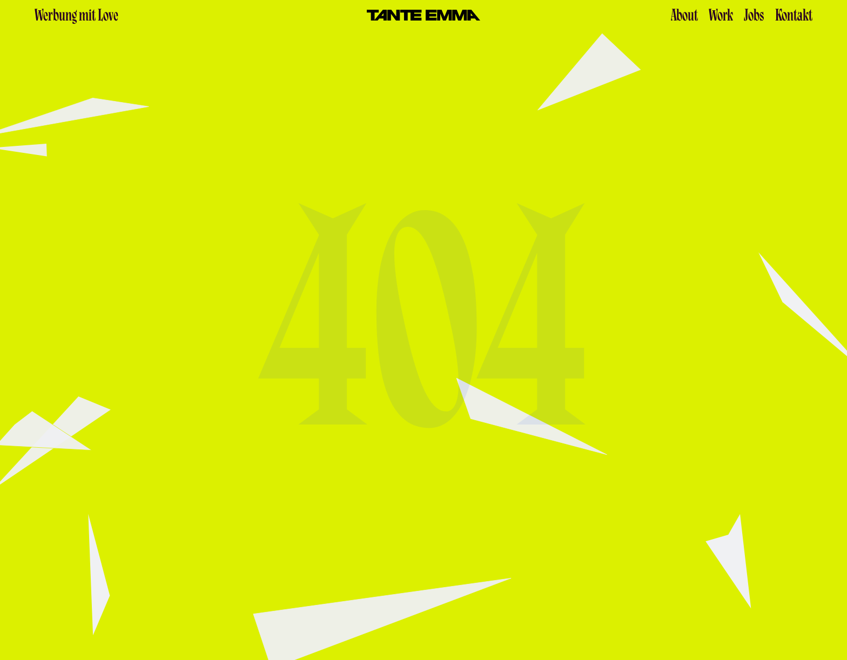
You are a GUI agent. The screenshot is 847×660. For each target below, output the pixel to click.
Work (721, 17)
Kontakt (793, 17)
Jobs (754, 17)
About (684, 17)
